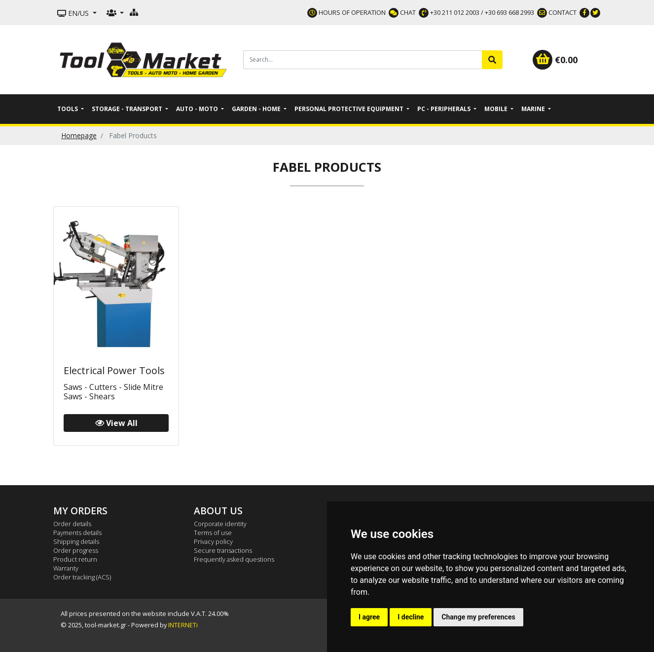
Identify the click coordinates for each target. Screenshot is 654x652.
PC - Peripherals (444, 109)
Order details (72, 523)
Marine (533, 109)
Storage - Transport (128, 109)
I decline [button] (411, 617)
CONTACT (557, 12)
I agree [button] (369, 617)
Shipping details (76, 541)
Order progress (75, 550)
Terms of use (213, 532)
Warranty (65, 568)
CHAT (402, 12)
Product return (75, 559)
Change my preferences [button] (478, 617)
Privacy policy (213, 541)
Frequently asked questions (234, 559)
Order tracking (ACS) (82, 577)
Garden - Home (257, 109)
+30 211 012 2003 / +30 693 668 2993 (476, 12)
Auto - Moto (197, 109)
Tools (68, 109)
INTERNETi (183, 624)
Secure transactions (223, 550)
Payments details (77, 532)
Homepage (79, 135)
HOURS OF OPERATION (346, 12)
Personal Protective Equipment (349, 109)
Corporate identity (220, 523)
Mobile (496, 109)
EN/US (74, 13)
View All (116, 423)
